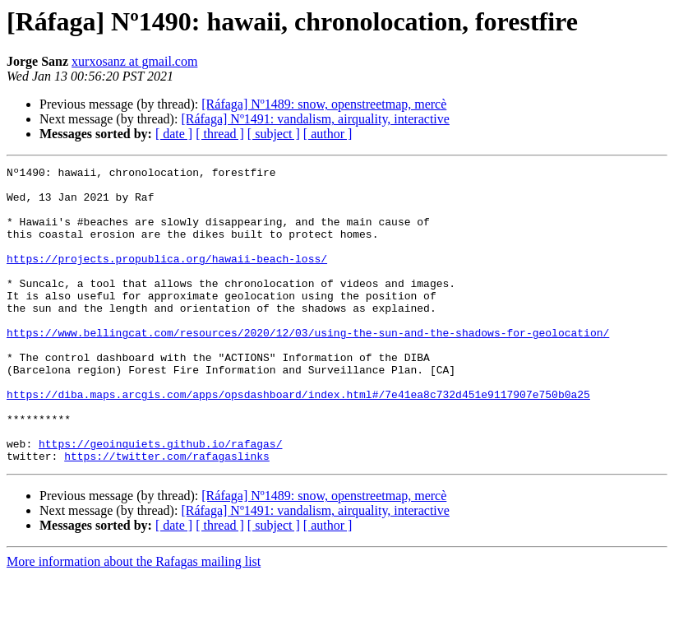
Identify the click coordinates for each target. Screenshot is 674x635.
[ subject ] (273, 134)
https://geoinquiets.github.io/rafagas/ (160, 500)
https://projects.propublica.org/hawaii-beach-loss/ (167, 278)
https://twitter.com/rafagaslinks (167, 515)
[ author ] (328, 134)
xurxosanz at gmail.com (134, 61)
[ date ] (173, 134)
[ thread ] (220, 134)
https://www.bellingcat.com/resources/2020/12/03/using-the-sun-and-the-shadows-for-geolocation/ (308, 366)
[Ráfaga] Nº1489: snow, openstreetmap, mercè (323, 104)
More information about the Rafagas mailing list (134, 621)
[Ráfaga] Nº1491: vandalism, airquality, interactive (315, 119)
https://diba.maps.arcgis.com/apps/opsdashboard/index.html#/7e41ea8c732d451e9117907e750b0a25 (298, 440)
